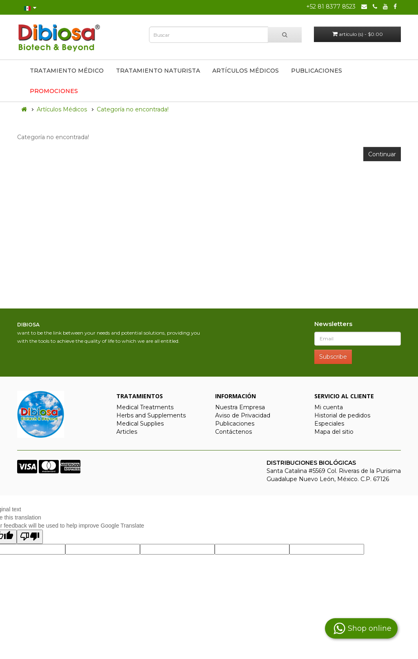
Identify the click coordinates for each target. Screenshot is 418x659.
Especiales (329, 423)
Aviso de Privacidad (242, 415)
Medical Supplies (140, 423)
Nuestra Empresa (240, 407)
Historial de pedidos (342, 415)
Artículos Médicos (245, 70)
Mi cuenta (328, 407)
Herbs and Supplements (151, 415)
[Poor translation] (30, 537)
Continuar (382, 154)
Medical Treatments (144, 407)
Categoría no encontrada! (133, 109)
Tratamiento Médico (67, 70)
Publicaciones (316, 70)
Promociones (54, 91)
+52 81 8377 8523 (331, 6)
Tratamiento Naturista (158, 70)
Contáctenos (233, 431)
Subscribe (333, 356)
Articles (126, 431)
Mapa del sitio (334, 431)
